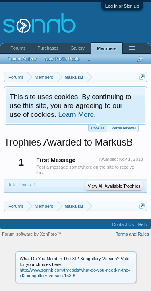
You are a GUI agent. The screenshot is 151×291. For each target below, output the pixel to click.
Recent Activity (21, 58)
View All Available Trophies (114, 186)
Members (106, 48)
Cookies (97, 127)
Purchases (47, 48)
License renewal (123, 128)
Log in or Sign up (122, 6)
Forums (17, 48)
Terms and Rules (132, 234)
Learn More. (76, 114)
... (89, 58)
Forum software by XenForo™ (31, 234)
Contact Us (123, 224)
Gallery (77, 48)
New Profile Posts (61, 58)
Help (142, 224)
